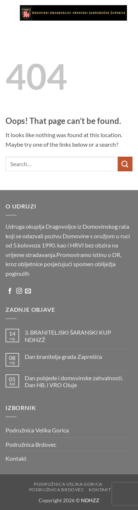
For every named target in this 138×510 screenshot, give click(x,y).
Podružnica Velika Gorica (37, 430)
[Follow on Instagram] (19, 291)
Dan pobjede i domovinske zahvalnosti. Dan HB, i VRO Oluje (74, 381)
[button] (10, 13)
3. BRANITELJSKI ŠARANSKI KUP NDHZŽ (68, 336)
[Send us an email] (28, 291)
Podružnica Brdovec (31, 444)
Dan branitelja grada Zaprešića (63, 356)
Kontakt (16, 458)
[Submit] (125, 164)
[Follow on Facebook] (10, 291)
